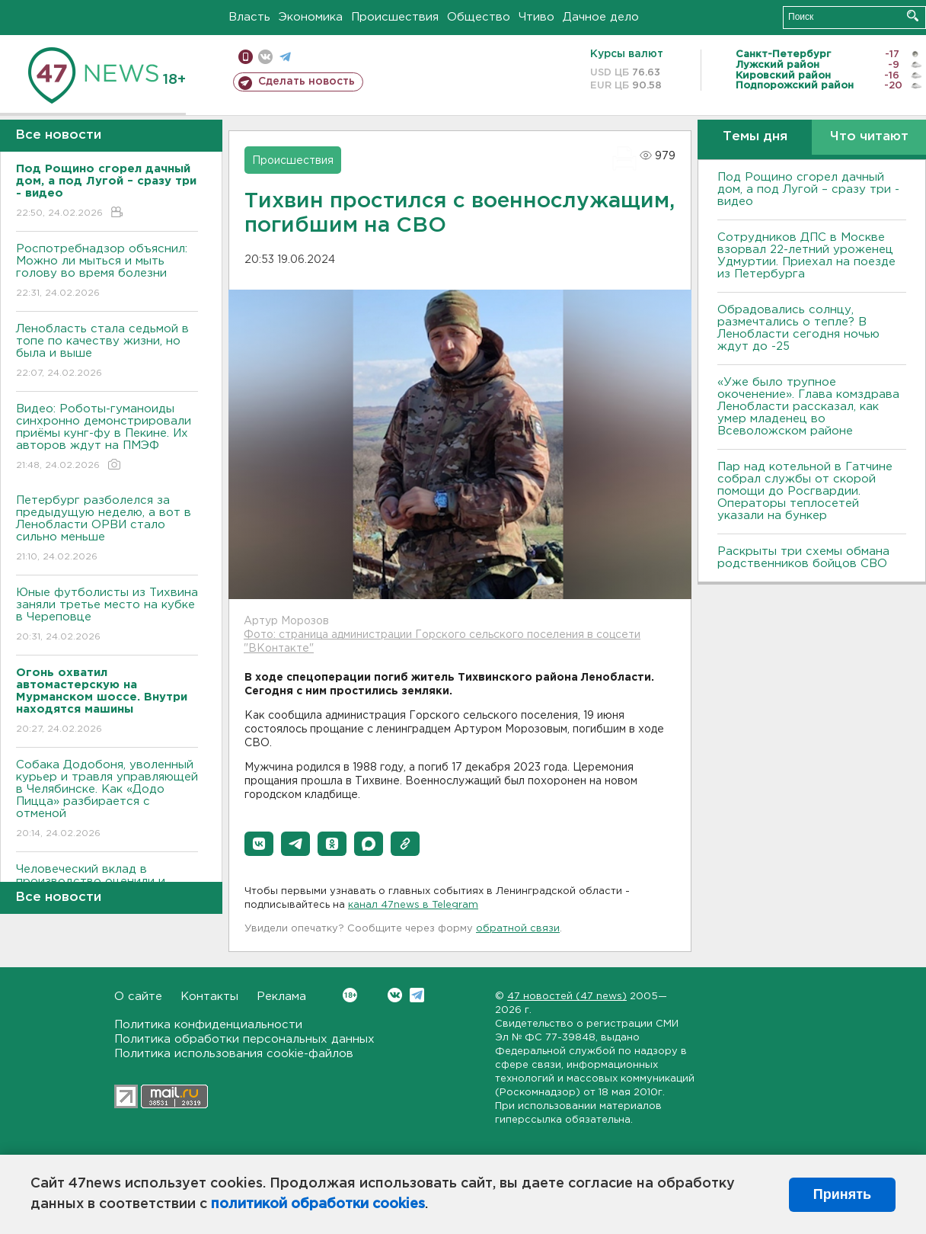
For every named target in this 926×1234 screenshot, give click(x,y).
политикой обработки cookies (318, 1204)
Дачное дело (601, 17)
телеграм (285, 57)
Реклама (281, 997)
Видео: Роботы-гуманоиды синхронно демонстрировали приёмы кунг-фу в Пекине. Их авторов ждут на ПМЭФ (107, 438)
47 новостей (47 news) (567, 996)
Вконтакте (350, 995)
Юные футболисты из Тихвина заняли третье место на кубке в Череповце (107, 615)
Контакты (209, 997)
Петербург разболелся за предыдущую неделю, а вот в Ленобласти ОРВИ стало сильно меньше (107, 529)
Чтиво (536, 17)
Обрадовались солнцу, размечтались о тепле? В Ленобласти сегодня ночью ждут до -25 (798, 328)
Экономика (311, 17)
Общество (478, 17)
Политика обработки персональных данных (244, 1039)
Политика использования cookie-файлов (233, 1054)
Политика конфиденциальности (208, 1025)
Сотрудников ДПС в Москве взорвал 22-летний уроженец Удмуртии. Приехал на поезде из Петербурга (806, 255)
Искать (912, 15)
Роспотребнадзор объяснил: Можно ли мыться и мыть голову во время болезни (107, 272)
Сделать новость (306, 81)
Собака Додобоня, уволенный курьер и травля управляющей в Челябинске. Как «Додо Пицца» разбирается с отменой (107, 800)
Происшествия (395, 17)
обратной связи (518, 929)
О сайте (138, 997)
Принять (842, 1194)
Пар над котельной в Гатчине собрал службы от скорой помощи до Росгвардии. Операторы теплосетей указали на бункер (804, 491)
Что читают (869, 137)
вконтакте (265, 57)
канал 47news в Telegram (413, 905)
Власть (249, 17)
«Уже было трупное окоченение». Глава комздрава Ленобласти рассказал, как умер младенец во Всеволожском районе (808, 406)
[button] (258, 844)
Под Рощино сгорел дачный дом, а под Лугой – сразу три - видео (808, 189)
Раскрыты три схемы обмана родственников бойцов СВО (803, 557)
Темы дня (755, 137)
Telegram (417, 995)
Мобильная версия (245, 57)
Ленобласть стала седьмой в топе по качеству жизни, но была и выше (107, 352)
